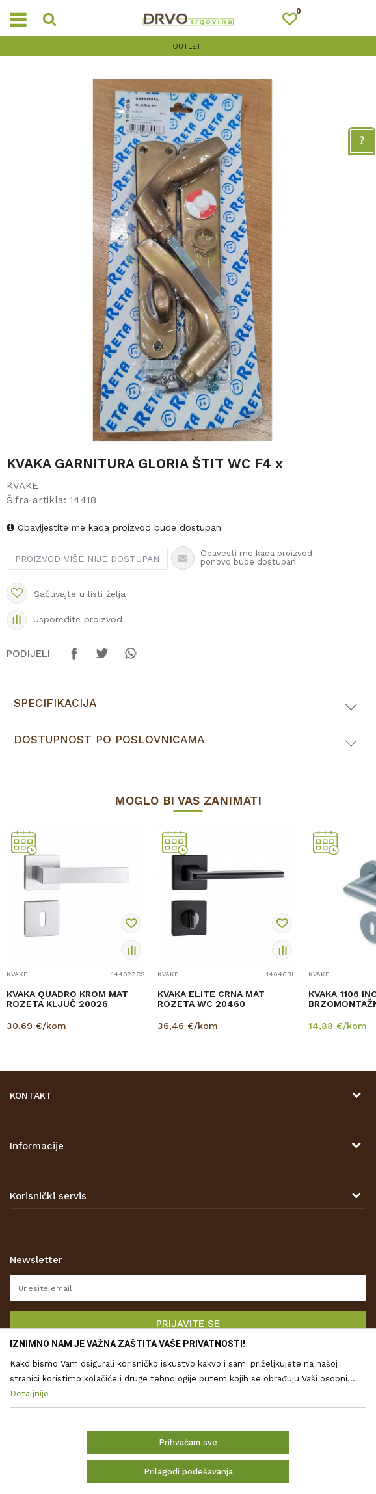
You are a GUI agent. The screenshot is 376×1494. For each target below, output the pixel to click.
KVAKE (22, 486)
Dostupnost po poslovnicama (109, 739)
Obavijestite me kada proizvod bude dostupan (114, 527)
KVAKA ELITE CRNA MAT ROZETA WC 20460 (211, 999)
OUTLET (186, 46)
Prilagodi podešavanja (188, 1471)
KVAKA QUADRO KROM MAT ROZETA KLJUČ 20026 (67, 999)
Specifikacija (55, 703)
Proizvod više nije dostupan (87, 559)
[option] (188, 46)
